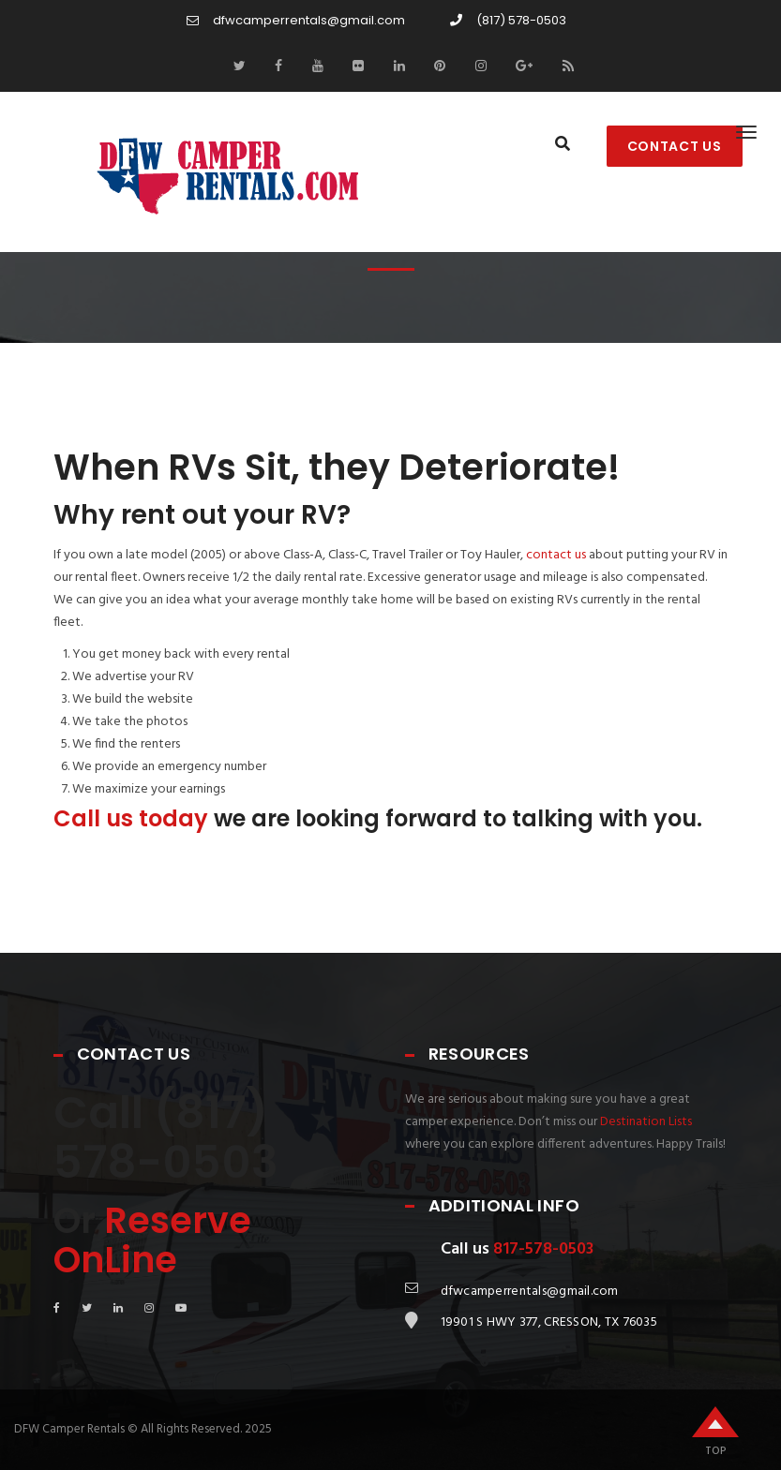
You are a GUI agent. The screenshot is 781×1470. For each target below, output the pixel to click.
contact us (556, 555)
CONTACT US (674, 146)
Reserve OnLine (152, 1239)
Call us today (130, 818)
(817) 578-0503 (508, 20)
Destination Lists (646, 1122)
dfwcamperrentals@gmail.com (296, 20)
